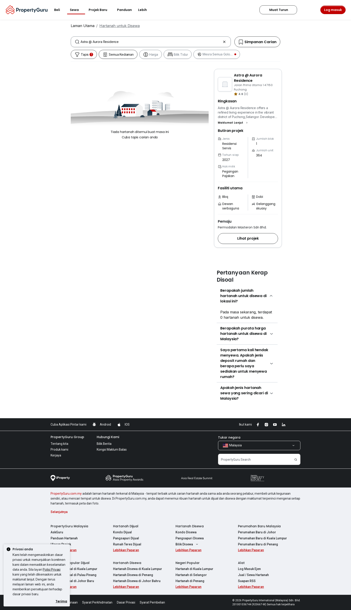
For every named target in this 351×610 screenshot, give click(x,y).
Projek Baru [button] (101, 10)
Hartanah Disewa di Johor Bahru (137, 581)
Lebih (145, 10)
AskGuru (57, 532)
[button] (233, 123)
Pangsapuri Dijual (126, 538)
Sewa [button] (77, 10)
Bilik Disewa (187, 544)
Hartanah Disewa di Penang (133, 575)
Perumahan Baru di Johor (257, 532)
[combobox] (151, 42)
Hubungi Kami (108, 437)
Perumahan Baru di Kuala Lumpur (262, 538)
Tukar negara (229, 437)
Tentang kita (59, 443)
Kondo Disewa (186, 532)
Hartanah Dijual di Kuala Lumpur (74, 569)
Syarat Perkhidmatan (97, 602)
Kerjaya (56, 455)
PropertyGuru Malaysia (69, 526)
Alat (241, 563)
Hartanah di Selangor (191, 575)
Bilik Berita (104, 443)
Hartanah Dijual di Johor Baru (72, 581)
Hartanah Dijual (125, 526)
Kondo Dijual (122, 532)
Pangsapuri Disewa (190, 538)
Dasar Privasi (126, 602)
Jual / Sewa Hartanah (253, 575)
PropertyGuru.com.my (66, 493)
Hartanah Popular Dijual (70, 563)
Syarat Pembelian (152, 602)
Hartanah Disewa (190, 526)
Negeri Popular (188, 563)
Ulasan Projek (61, 544)
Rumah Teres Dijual (127, 544)
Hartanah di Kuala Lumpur (194, 569)
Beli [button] (59, 10)
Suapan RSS (247, 581)
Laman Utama (82, 25)
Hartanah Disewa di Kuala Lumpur (137, 569)
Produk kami (59, 449)
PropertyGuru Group (67, 437)
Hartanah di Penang (190, 581)
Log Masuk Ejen (249, 569)
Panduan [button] (124, 10)
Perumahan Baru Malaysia (259, 526)
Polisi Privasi (51, 569)
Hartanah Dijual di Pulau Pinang (73, 575)
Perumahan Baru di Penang (258, 544)
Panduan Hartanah (64, 538)
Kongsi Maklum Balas (112, 449)
